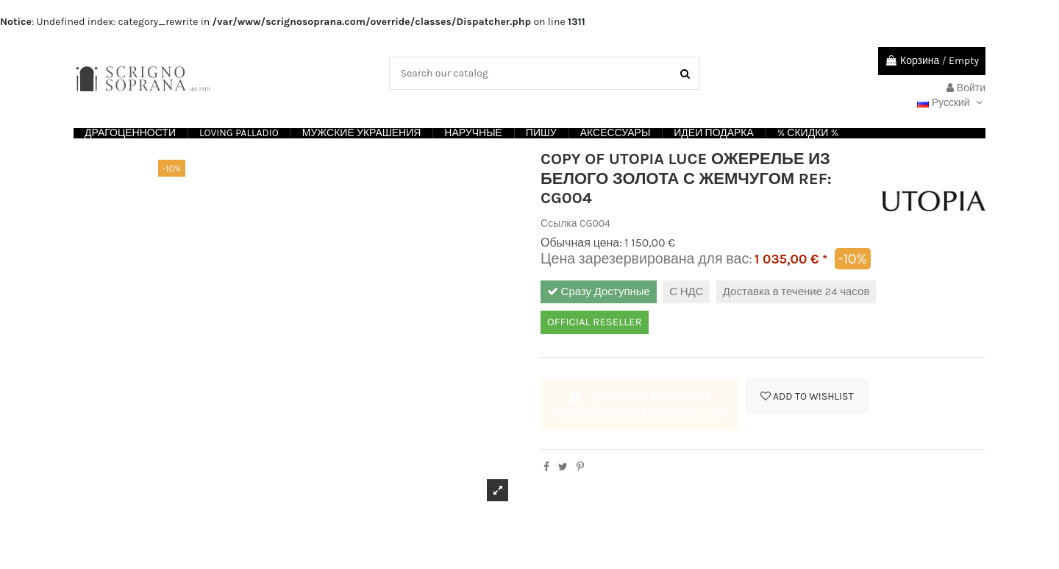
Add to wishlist (807, 396)
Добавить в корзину (639, 405)
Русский (951, 102)
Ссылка (559, 223)
